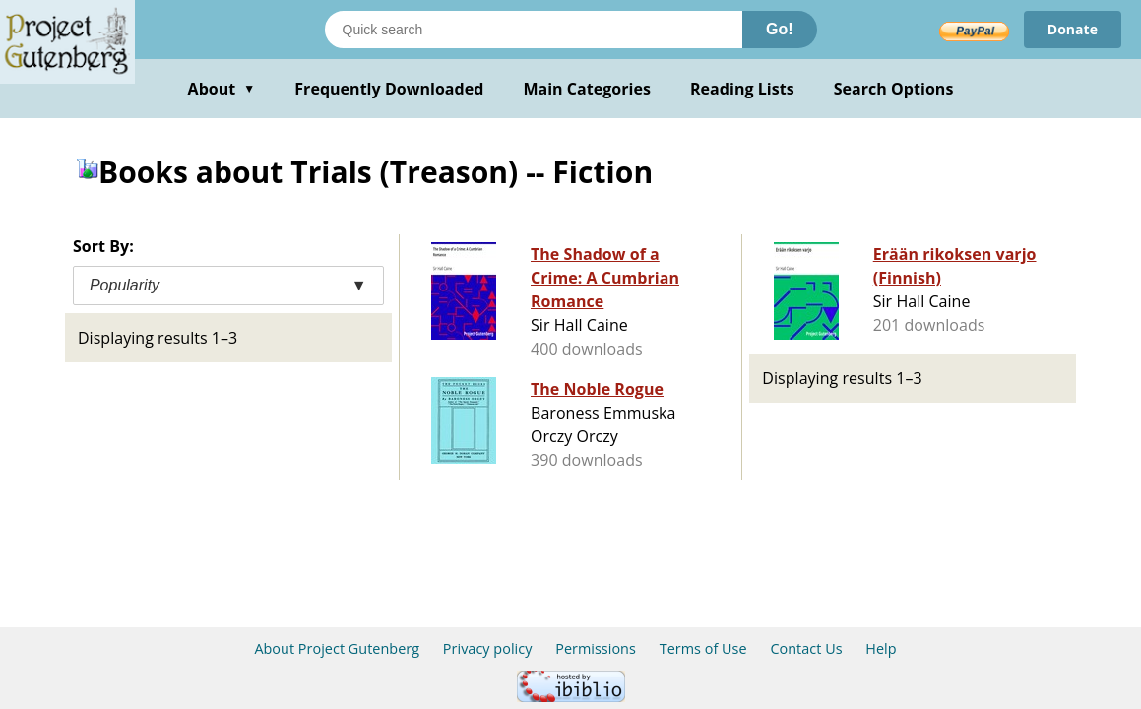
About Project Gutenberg (336, 648)
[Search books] (533, 29)
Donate (1072, 29)
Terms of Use (703, 648)
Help (880, 648)
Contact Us (806, 648)
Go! (779, 29)
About (222, 88)
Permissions (595, 648)
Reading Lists (742, 88)
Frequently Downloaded (388, 88)
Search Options (894, 88)
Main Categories (587, 88)
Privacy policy (488, 648)
